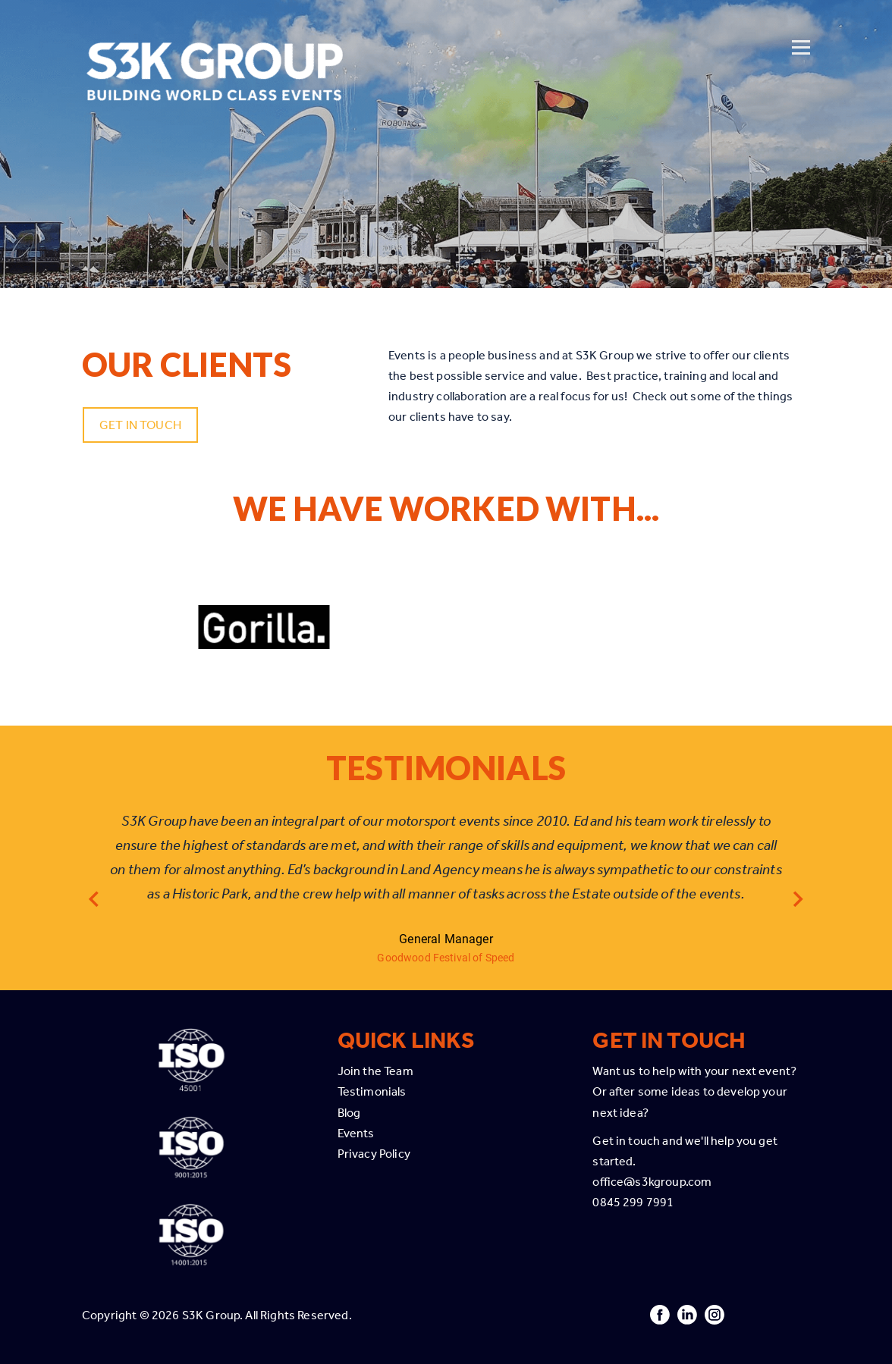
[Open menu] (801, 28)
